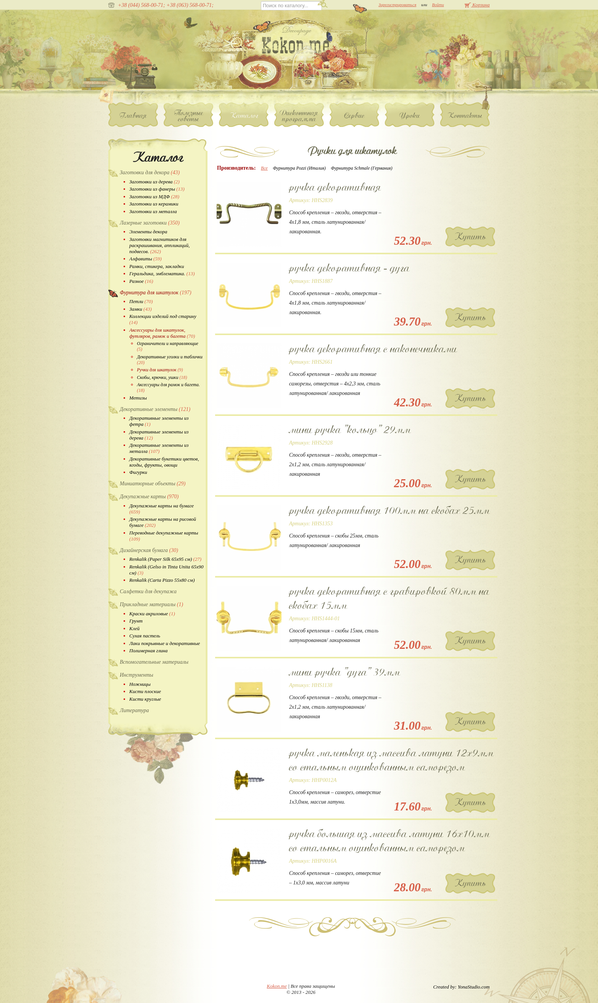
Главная (133, 115)
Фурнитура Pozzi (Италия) (299, 168)
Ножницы (140, 684)
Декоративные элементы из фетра (158, 421)
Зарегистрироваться (397, 4)
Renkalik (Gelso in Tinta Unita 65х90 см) (166, 570)
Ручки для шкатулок (160, 369)
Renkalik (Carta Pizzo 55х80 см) (162, 580)
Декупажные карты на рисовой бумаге (162, 522)
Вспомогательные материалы (154, 662)
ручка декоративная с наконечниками (373, 349)
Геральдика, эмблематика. (162, 273)
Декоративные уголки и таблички (170, 359)
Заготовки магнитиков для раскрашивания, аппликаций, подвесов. (159, 245)
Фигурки (138, 472)
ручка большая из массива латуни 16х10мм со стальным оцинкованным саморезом (389, 841)
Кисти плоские (145, 691)
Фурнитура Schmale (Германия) (361, 168)
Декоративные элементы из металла (158, 448)
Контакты (464, 115)
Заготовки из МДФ (154, 196)
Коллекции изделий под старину (162, 319)
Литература (134, 710)
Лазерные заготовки (150, 223)
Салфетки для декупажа (148, 591)
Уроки (410, 115)
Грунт (136, 621)
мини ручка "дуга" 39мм (344, 672)
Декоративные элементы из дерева (158, 435)
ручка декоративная (335, 187)
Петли (141, 301)
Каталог (244, 115)
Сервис (354, 115)
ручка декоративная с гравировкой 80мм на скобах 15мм (389, 598)
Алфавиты (145, 259)
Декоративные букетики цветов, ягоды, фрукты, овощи (164, 462)
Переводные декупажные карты (163, 536)
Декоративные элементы (155, 409)
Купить (470, 236)
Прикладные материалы (151, 604)
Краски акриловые (152, 613)
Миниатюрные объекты (153, 483)
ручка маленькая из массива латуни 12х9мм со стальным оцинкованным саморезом (391, 760)
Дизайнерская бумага (149, 550)
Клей (134, 628)
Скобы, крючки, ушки (162, 377)
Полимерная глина (148, 650)
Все (264, 168)
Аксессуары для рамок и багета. (168, 387)
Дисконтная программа (299, 116)
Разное (141, 281)
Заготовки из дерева (154, 182)
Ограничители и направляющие (167, 346)
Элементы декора (148, 231)
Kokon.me (277, 986)
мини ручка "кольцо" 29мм (350, 430)
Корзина (477, 5)
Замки (140, 309)
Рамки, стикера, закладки (156, 266)
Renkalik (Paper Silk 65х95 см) (165, 559)
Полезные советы (188, 116)
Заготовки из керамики (153, 204)
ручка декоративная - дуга (349, 268)
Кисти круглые (145, 699)
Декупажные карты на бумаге (161, 509)
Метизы (138, 398)
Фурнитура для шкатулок (155, 292)
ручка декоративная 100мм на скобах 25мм (389, 510)
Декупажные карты (149, 496)
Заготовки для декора (150, 172)
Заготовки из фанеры (157, 189)
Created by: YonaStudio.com (461, 987)
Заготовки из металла (153, 211)
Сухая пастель (144, 636)
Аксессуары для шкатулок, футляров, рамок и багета (162, 333)
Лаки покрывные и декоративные (164, 643)
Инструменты (136, 675)
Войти (438, 4)
